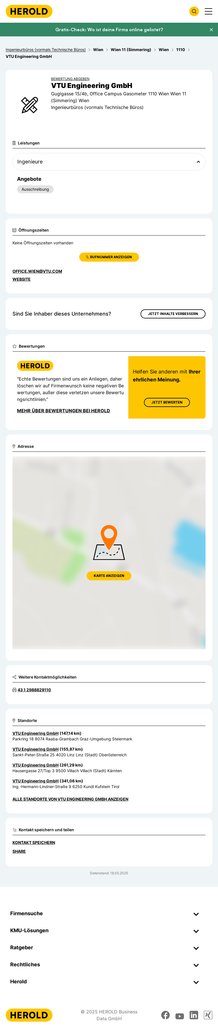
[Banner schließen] (211, 29)
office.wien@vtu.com (37, 271)
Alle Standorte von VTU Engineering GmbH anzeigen (70, 799)
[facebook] (165, 1015)
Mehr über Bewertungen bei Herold (63, 410)
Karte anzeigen (109, 576)
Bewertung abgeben (70, 79)
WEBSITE (21, 279)
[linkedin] (194, 1015)
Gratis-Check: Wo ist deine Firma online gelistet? (109, 29)
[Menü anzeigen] (208, 11)
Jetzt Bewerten (167, 402)
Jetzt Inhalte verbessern (173, 314)
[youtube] (179, 1015)
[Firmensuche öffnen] (194, 11)
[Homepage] (29, 11)
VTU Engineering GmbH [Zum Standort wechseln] (35, 733)
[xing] (208, 1015)
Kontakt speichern (33, 842)
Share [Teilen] (19, 851)
